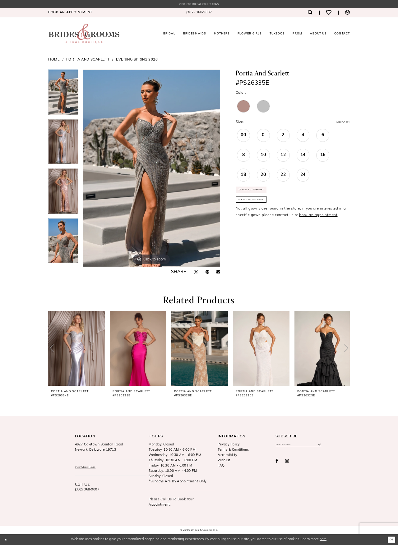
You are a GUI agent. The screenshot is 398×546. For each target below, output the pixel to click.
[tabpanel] (63, 95)
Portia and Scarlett (88, 60)
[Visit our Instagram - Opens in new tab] (287, 463)
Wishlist (224, 461)
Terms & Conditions (233, 451)
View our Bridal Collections (199, 4)
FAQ (221, 466)
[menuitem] (70, 13)
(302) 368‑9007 (87, 492)
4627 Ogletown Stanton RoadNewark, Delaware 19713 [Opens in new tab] (99, 448)
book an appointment (318, 225)
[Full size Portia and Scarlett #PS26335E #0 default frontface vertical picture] (151, 169)
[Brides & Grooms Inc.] (84, 35)
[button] (347, 13)
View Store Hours (89, 469)
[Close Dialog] (7, 540)
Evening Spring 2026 (137, 60)
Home (54, 60)
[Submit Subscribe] (319, 446)
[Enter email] (298, 446)
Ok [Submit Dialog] (390, 540)
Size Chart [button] (340, 123)
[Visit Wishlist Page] (328, 13)
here (323, 540)
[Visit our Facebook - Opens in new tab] (276, 463)
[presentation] (76, 349)
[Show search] (310, 13)
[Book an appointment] (70, 13)
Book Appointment (257, 208)
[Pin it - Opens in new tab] (207, 273)
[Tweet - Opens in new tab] (196, 273)
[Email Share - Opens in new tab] (218, 273)
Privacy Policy (228, 445)
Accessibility (227, 456)
